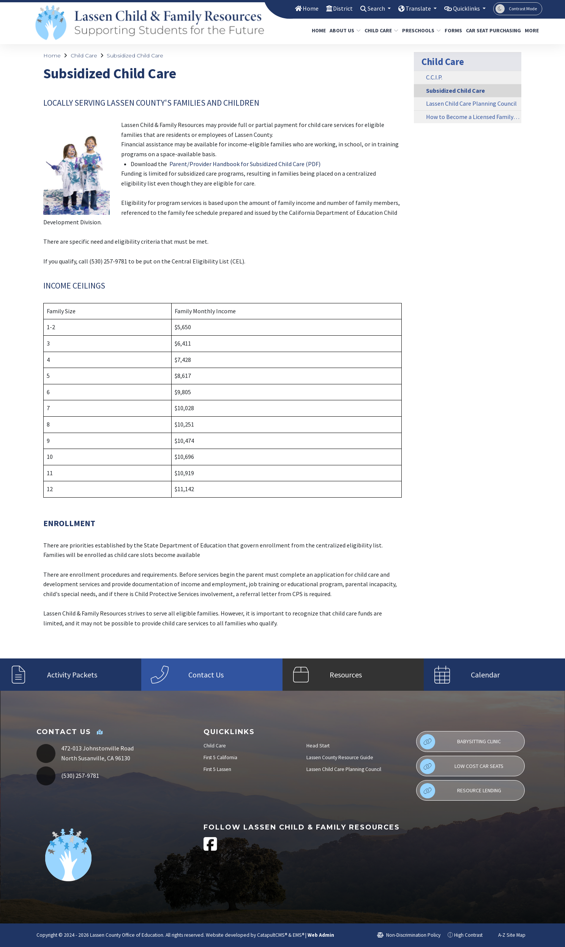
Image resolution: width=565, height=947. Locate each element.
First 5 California (220, 757)
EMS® (298, 935)
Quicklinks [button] (465, 8)
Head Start (318, 745)
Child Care (380, 30)
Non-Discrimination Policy (408, 935)
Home (302, 8)
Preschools (419, 30)
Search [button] (370, 8)
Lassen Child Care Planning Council (471, 103)
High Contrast (468, 935)
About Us (343, 30)
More (532, 30)
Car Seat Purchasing (490, 30)
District (335, 8)
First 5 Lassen (217, 769)
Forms (452, 30)
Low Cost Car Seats (461, 766)
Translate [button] (414, 8)
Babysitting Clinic (460, 741)
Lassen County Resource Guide (339, 757)
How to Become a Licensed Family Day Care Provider (473, 117)
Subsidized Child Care (135, 55)
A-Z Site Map (508, 935)
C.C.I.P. (434, 77)
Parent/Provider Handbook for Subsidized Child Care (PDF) (244, 164)
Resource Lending (460, 790)
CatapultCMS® (272, 935)
